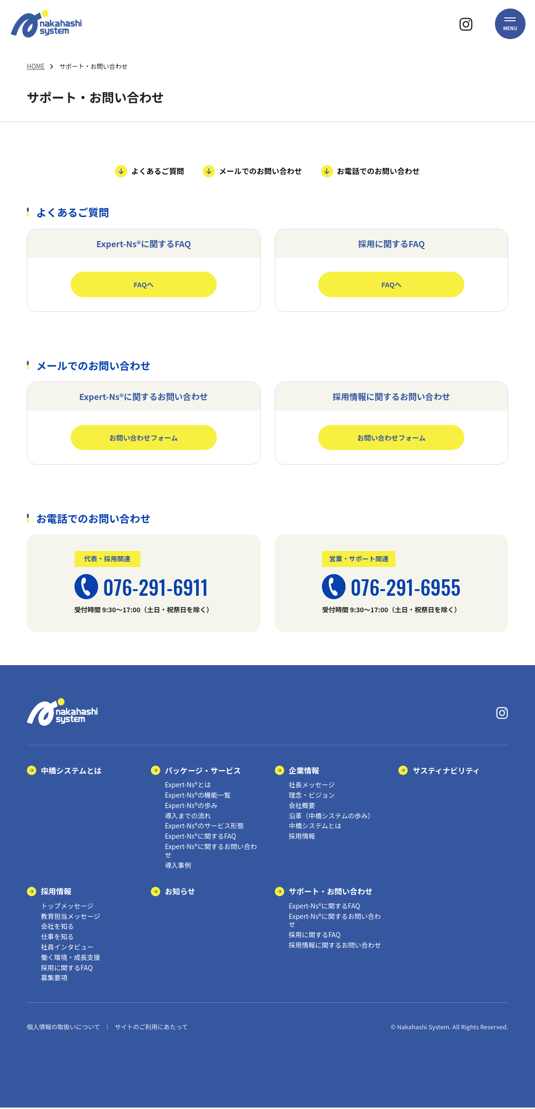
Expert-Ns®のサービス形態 (204, 827)
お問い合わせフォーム (143, 438)
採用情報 (302, 837)
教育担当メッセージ (70, 917)
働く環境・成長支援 (70, 958)
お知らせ (180, 892)
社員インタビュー (67, 948)
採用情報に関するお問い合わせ (335, 946)
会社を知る (57, 927)
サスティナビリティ (446, 771)
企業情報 (304, 771)
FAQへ (143, 284)
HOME (36, 66)
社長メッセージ (312, 786)
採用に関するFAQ (67, 968)
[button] (510, 31)
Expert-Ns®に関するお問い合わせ (211, 852)
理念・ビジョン (312, 796)
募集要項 (54, 979)
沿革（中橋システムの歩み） (332, 816)
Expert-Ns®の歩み (191, 806)
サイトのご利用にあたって (151, 1028)
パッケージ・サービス (203, 771)
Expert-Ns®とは (188, 786)
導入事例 (178, 866)
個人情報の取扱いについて (63, 1028)
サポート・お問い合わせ (331, 892)
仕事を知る (57, 937)
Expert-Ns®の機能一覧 (198, 796)
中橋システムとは (71, 771)
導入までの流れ (188, 816)
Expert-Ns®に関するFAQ (200, 837)
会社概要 (302, 806)
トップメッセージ (67, 907)
